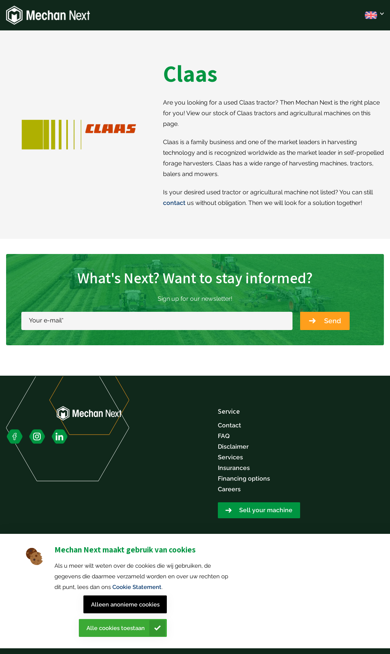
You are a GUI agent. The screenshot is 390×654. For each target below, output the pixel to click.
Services (230, 457)
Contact (229, 425)
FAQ (224, 436)
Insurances (234, 467)
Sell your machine (265, 510)
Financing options (244, 478)
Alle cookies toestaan (115, 628)
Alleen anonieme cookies (125, 604)
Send (332, 321)
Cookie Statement (136, 587)
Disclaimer (233, 446)
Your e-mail (46, 320)
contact (174, 202)
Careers (229, 489)
